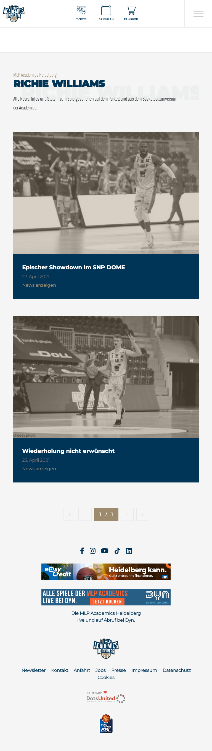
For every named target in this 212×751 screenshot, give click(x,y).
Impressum (144, 670)
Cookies (106, 677)
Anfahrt (82, 670)
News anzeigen (39, 285)
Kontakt (59, 670)
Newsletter (34, 670)
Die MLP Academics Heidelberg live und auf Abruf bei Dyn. (106, 617)
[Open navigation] (198, 14)
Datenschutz (177, 670)
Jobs (101, 670)
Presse (118, 670)
